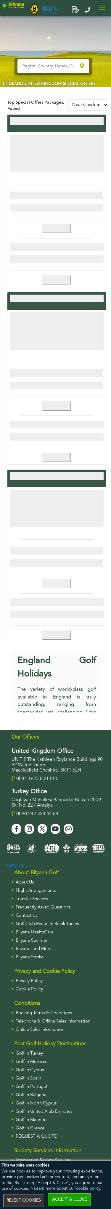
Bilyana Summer (31, 940)
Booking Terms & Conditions (44, 1013)
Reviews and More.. (35, 949)
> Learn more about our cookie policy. (65, 1188)
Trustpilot (14, 865)
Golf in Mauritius (32, 1120)
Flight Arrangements (36, 891)
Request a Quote (36, 1136)
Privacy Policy (29, 981)
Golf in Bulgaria (31, 1095)
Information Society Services (43, 1160)
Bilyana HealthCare (35, 932)
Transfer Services (32, 899)
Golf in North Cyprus (36, 1103)
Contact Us (26, 916)
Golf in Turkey (29, 1053)
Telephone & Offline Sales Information (53, 1021)
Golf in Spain (28, 1078)
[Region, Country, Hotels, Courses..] (48, 66)
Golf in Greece (30, 1128)
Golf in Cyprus (30, 1070)
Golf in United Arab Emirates (44, 1112)
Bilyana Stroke (30, 957)
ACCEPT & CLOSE (69, 1199)
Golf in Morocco (32, 1062)
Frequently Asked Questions (43, 907)
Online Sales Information (40, 1030)
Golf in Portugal (31, 1087)
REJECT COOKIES (24, 1200)
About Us (25, 882)
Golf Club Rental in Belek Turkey (47, 924)
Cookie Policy (29, 989)
